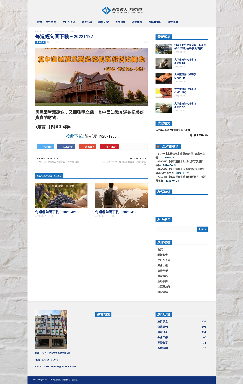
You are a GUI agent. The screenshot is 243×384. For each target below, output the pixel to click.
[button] (205, 22)
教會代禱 (181, 337)
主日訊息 (181, 321)
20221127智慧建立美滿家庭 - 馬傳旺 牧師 (58, 161)
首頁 (39, 22)
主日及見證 (69, 23)
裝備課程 (181, 348)
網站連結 (173, 23)
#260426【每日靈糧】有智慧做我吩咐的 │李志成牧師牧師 (181, 171)
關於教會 (51, 23)
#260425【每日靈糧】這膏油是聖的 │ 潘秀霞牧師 (181, 178)
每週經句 (47, 31)
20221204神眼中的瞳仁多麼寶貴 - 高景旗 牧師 (123, 163)
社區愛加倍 (155, 23)
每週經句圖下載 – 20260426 (56, 212)
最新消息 (163, 37)
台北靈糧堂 (170, 146)
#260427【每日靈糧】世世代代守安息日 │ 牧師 (181, 163)
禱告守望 (104, 23)
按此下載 (74, 136)
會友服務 (120, 23)
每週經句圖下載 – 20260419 (116, 212)
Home (38, 31)
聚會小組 (87, 23)
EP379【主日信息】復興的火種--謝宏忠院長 (180, 155)
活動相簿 (137, 23)
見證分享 (181, 343)
